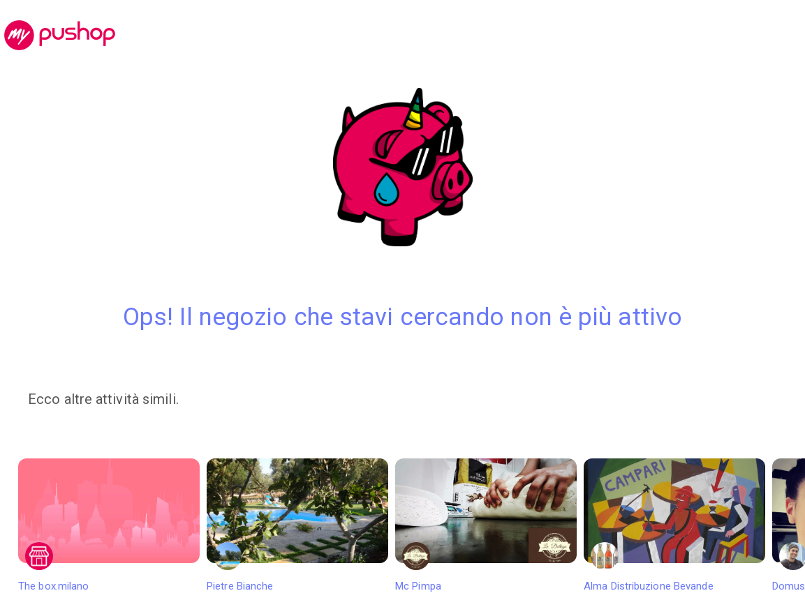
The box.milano (109, 525)
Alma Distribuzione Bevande (674, 525)
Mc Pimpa (486, 525)
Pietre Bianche (297, 525)
